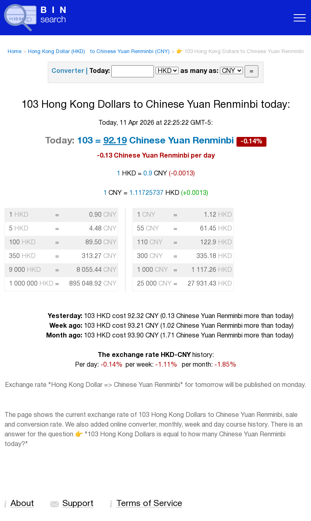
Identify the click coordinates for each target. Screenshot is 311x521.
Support (78, 504)
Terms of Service (149, 504)
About (22, 504)
